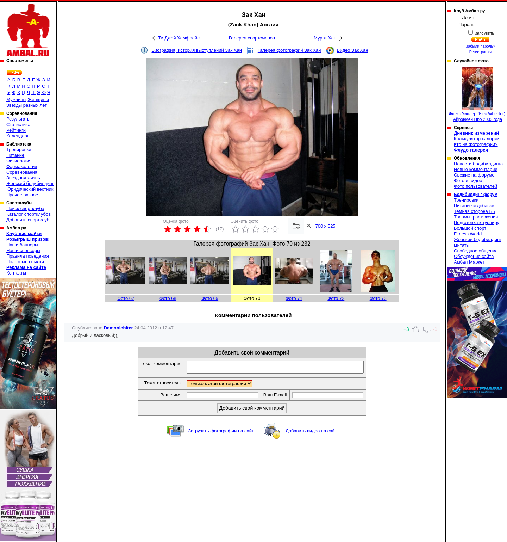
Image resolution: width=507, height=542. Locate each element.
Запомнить (484, 33)
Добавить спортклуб (27, 219)
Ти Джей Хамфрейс (179, 38)
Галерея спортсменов (252, 38)
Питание (15, 155)
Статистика (18, 124)
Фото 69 (209, 298)
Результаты (18, 119)
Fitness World (468, 233)
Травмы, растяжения (476, 217)
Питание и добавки (474, 205)
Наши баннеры (22, 244)
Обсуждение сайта (474, 256)
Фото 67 (125, 298)
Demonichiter (118, 328)
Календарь (18, 135)
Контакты (16, 273)
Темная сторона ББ (474, 211)
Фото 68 (167, 298)
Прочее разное (22, 194)
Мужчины (16, 99)
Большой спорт (470, 228)
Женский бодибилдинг (30, 183)
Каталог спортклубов (28, 214)
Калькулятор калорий (477, 138)
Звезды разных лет (26, 105)
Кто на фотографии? (476, 144)
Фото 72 (335, 298)
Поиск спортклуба (25, 208)
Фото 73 (378, 298)
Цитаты (462, 245)
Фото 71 (294, 298)
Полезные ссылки (25, 261)
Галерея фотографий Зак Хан (289, 50)
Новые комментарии (475, 169)
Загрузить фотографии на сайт (221, 433)
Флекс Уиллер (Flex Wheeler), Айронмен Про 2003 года (478, 94)
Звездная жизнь (23, 177)
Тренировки (18, 149)
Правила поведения (27, 256)
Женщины (38, 99)
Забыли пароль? (480, 46)
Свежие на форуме (474, 175)
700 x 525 (325, 226)
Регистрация (480, 52)
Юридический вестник (29, 189)
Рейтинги (16, 130)
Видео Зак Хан (352, 50)
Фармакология (21, 166)
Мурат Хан (325, 38)
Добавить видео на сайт (311, 433)
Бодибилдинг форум (475, 194)
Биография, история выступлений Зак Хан (196, 50)
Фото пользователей (475, 186)
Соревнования (21, 172)
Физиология (18, 161)
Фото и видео (468, 180)
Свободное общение (476, 250)
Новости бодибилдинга (478, 163)
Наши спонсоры (23, 250)
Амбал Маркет (469, 262)
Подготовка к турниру (476, 222)
